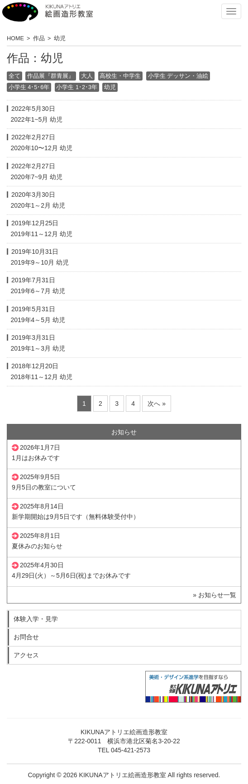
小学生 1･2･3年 (76, 87)
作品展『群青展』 (50, 76)
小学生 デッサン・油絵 (178, 76)
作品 (39, 38)
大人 (87, 76)
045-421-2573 (130, 750)
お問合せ (26, 637)
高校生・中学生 (120, 76)
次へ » (157, 403)
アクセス (26, 655)
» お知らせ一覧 (214, 595)
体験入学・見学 (36, 618)
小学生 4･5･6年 (29, 87)
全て (14, 76)
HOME (15, 38)
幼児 (110, 87)
